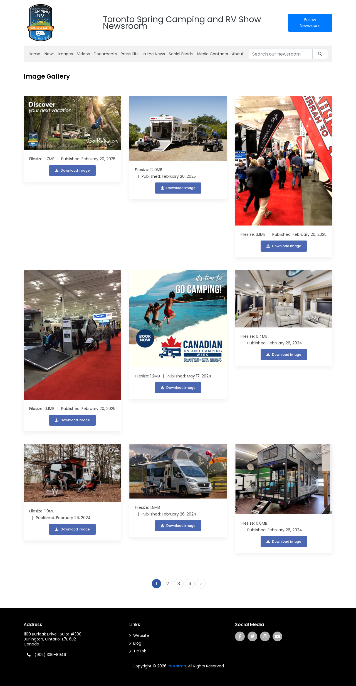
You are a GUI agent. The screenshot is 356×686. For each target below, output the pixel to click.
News (49, 54)
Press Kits (130, 54)
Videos (83, 54)
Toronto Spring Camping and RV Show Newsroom (182, 23)
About (238, 54)
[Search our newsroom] (281, 54)
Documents (105, 54)
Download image (72, 170)
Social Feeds (181, 54)
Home (34, 54)
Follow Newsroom (310, 22)
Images (65, 54)
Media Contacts (212, 54)
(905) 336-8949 (50, 654)
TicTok (139, 651)
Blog (137, 643)
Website (141, 635)
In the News (154, 54)
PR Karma (177, 666)
